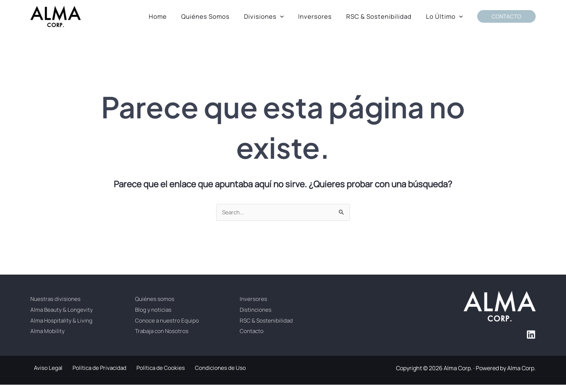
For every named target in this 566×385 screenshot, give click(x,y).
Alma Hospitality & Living (62, 321)
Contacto (252, 331)
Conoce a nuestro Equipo (168, 321)
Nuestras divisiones (56, 299)
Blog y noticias (154, 310)
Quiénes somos (155, 299)
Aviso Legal (44, 368)
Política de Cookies (152, 368)
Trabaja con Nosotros (163, 331)
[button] (287, 16)
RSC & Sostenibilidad (267, 321)
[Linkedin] (531, 335)
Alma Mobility (47, 331)
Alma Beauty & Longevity (62, 310)
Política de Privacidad (93, 368)
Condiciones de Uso (208, 368)
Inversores (253, 299)
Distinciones (256, 310)
